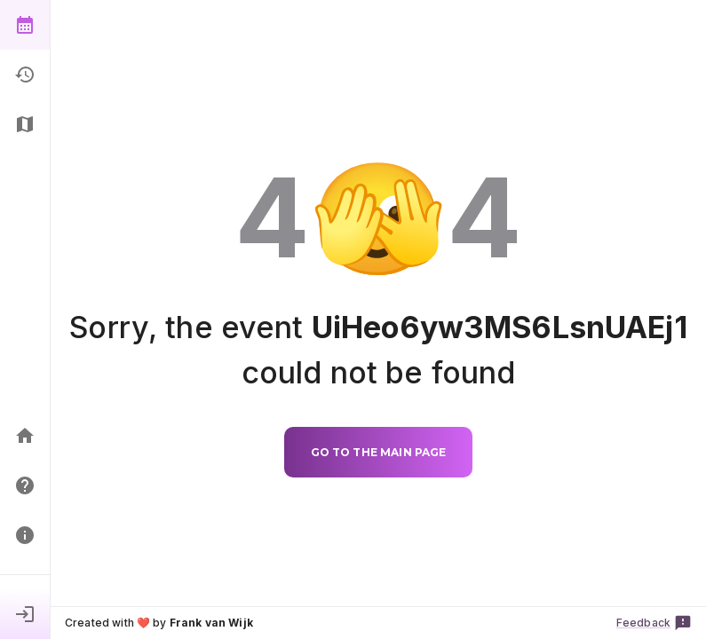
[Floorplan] (25, 124)
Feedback (654, 623)
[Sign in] (25, 614)
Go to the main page (379, 452)
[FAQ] (25, 485)
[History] (25, 74)
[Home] (25, 436)
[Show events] (25, 25)
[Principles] (25, 535)
